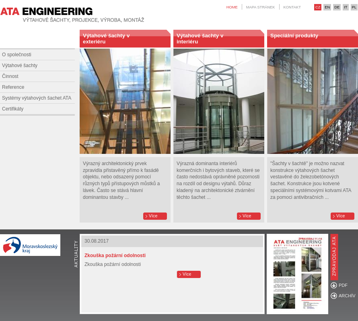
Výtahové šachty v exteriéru (106, 39)
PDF (343, 285)
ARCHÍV (347, 295)
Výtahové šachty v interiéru (200, 39)
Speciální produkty (294, 36)
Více (153, 215)
